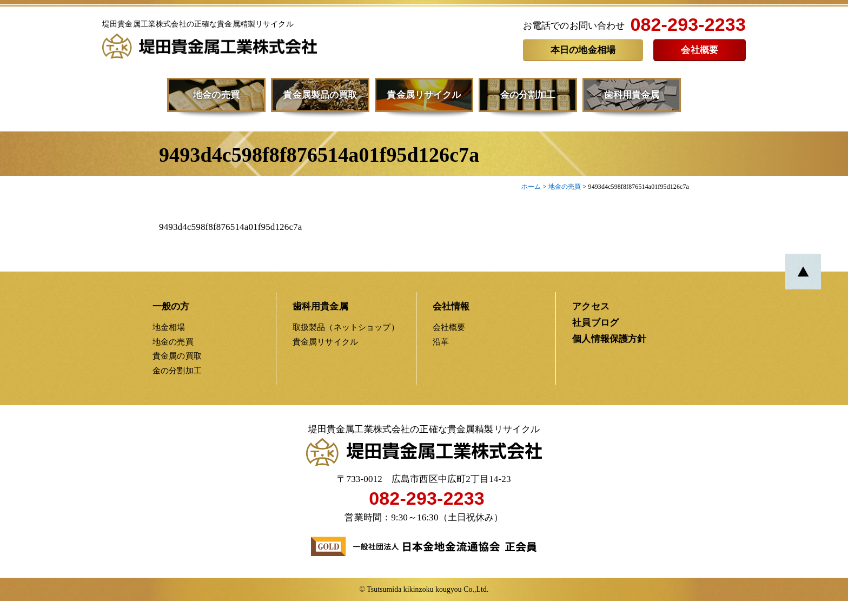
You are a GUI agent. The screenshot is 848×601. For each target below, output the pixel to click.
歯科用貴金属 (632, 95)
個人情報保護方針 (609, 339)
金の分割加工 (528, 95)
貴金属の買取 (177, 355)
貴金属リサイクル (424, 95)
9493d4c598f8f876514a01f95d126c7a (230, 227)
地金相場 (169, 327)
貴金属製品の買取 (320, 95)
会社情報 (451, 306)
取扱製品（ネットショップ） (346, 327)
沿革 (441, 341)
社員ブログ (595, 323)
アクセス (591, 306)
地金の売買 (216, 95)
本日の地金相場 (583, 50)
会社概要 (699, 50)
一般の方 (171, 306)
